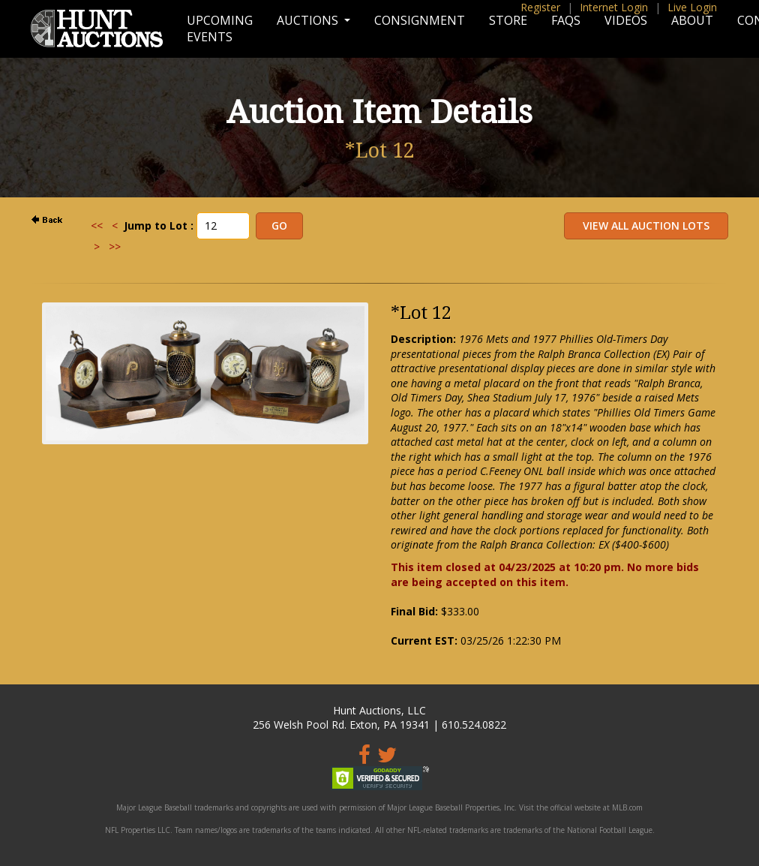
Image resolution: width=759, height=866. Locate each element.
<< (97, 225)
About (692, 20)
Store (508, 20)
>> (115, 246)
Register (540, 7)
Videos (625, 20)
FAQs (565, 20)
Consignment (419, 20)
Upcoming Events (220, 28)
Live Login (692, 7)
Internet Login (614, 7)
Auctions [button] (309, 20)
